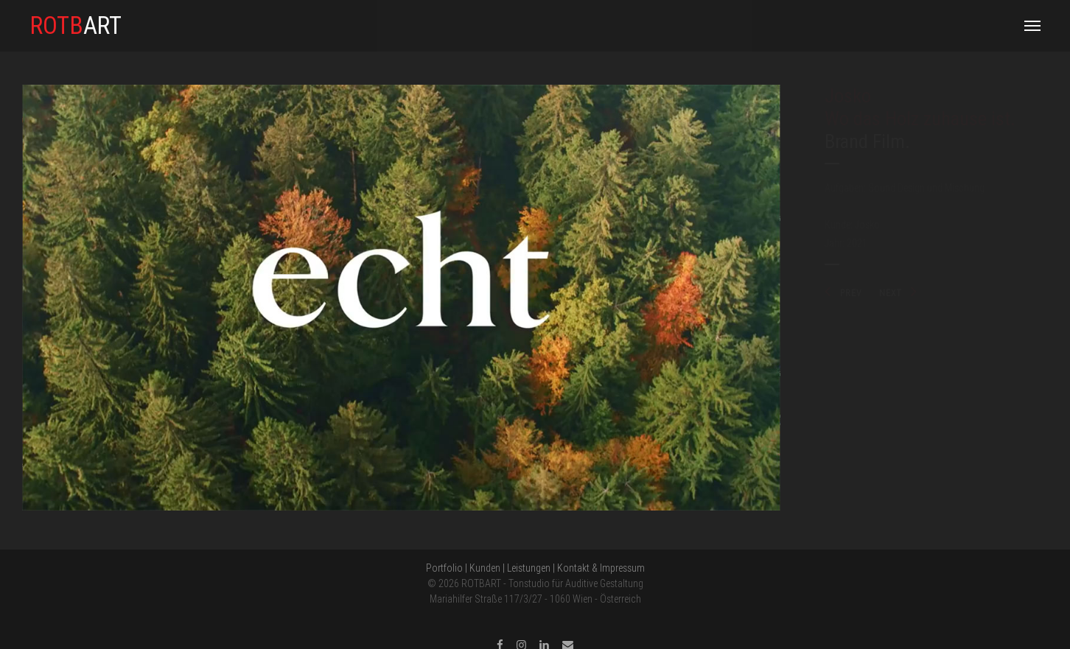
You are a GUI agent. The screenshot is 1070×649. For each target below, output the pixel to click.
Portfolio (444, 568)
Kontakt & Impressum (601, 568)
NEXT (898, 292)
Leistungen (528, 568)
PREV (843, 292)
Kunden (484, 568)
